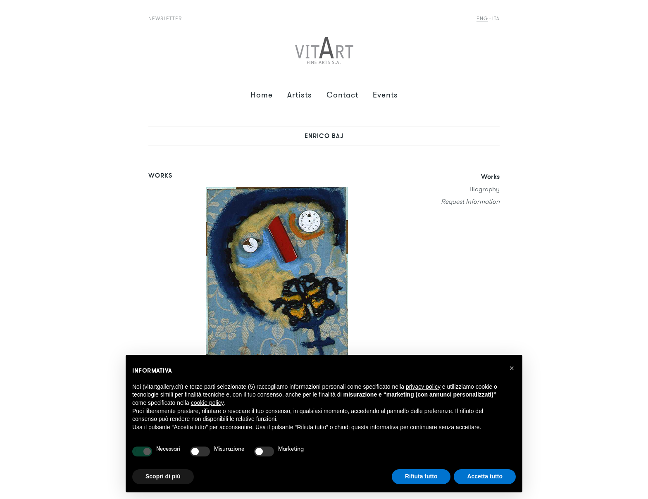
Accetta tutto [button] (485, 476)
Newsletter (165, 18)
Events (385, 94)
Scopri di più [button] (163, 476)
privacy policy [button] (423, 386)
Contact (342, 94)
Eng (482, 18)
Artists (299, 94)
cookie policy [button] (207, 402)
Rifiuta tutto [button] (421, 476)
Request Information (470, 201)
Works (490, 176)
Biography (484, 189)
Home (261, 94)
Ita (496, 18)
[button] (511, 368)
